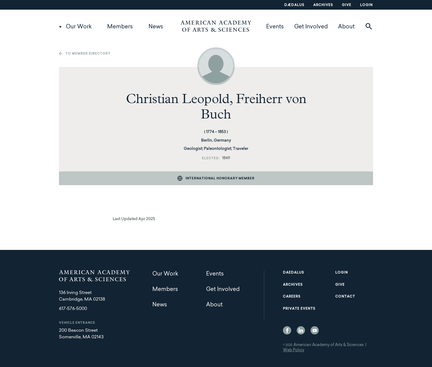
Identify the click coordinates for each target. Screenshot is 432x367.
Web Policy (293, 350)
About (346, 27)
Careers (292, 296)
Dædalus (294, 5)
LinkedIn (301, 330)
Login (366, 5)
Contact (345, 296)
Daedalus (293, 272)
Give (346, 5)
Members (120, 27)
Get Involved (311, 27)
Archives (323, 5)
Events (275, 27)
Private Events (299, 309)
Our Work (79, 27)
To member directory (88, 53)
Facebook (287, 330)
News (155, 27)
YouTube (314, 330)
